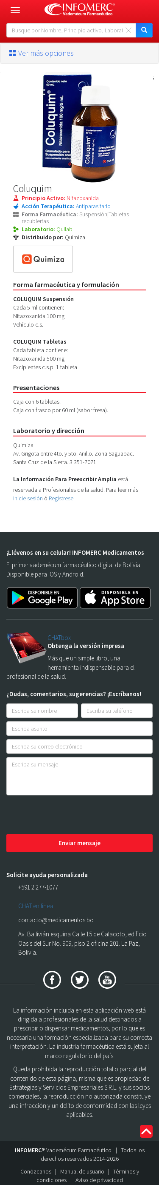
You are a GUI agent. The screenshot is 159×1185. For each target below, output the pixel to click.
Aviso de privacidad (99, 1180)
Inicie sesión (28, 498)
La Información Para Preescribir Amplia (65, 479)
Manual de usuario (82, 1171)
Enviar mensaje (79, 843)
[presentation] (70, 815)
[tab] (79, 53)
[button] (79, 53)
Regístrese (61, 498)
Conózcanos (35, 1171)
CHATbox (59, 638)
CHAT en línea (35, 906)
